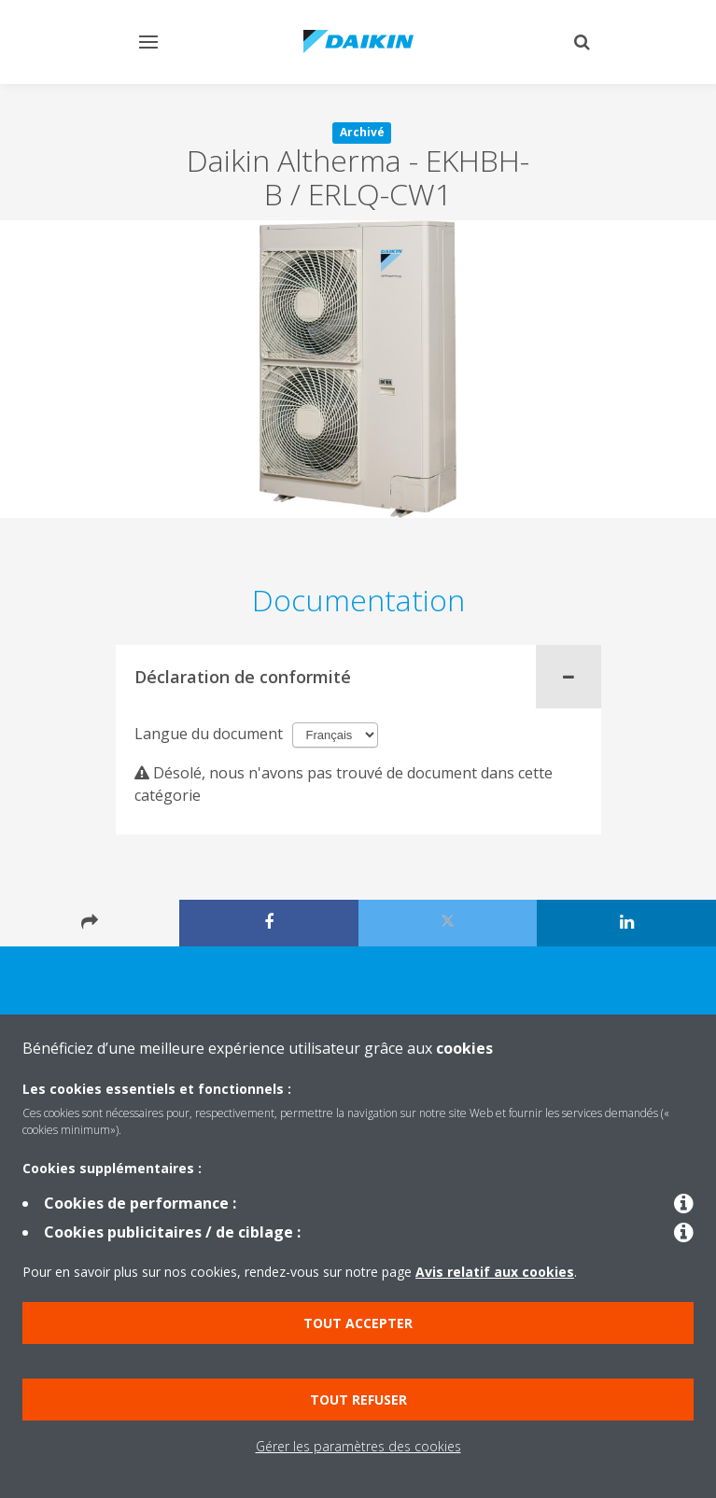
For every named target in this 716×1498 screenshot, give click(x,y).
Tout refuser (358, 1399)
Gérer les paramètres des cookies (358, 1446)
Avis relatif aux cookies (494, 1272)
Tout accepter (358, 1323)
